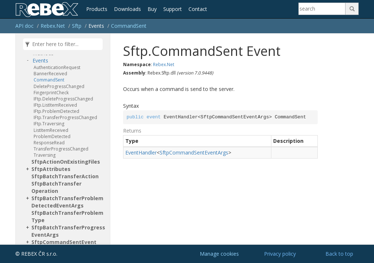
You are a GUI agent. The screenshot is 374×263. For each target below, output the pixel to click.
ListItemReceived (51, 130)
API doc (24, 25)
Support (172, 8)
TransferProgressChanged (61, 149)
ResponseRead (49, 143)
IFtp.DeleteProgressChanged (63, 99)
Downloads (127, 8)
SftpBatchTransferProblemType (67, 216)
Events (40, 60)
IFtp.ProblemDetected (56, 111)
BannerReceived (50, 73)
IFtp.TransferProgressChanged (65, 117)
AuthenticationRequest (57, 67)
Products (96, 8)
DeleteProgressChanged (59, 86)
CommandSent (128, 25)
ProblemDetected (52, 136)
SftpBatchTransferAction (65, 176)
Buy (152, 8)
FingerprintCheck (51, 92)
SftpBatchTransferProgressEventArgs (68, 231)
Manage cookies (219, 253)
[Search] (322, 9)
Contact (197, 8)
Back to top (339, 253)
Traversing (45, 155)
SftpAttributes (50, 168)
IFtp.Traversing (49, 124)
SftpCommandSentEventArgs (194, 152)
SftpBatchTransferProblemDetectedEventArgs (67, 202)
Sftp (76, 25)
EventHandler (141, 152)
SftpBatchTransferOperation (56, 187)
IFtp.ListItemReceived (55, 105)
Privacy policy (280, 253)
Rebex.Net (53, 25)
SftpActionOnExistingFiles (65, 161)
